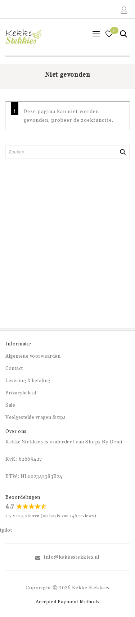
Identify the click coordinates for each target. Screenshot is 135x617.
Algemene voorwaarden (32, 356)
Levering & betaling (27, 381)
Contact (14, 368)
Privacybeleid (20, 393)
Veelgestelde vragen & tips (35, 417)
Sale (10, 405)
